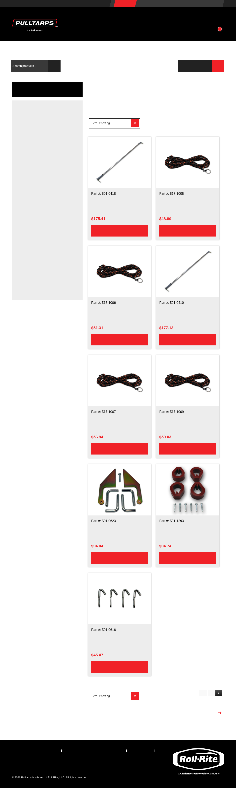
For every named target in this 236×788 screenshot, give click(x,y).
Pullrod (31, 263)
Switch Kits (34, 199)
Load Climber (35, 256)
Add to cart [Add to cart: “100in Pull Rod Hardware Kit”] (119, 230)
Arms (30, 137)
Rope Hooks (35, 271)
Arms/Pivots (25, 120)
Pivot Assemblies (38, 160)
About (174, 16)
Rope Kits (33, 278)
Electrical (23, 175)
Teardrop (32, 293)
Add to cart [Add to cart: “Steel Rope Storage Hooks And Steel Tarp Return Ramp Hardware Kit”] (119, 557)
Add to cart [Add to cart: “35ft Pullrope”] (119, 339)
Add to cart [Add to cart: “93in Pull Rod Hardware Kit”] (187, 339)
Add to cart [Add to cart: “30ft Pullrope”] (187, 230)
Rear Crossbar (26, 239)
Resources (146, 16)
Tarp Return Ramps (39, 286)
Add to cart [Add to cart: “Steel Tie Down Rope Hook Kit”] (119, 666)
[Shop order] (114, 123)
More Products (203, 713)
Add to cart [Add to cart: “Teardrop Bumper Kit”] (187, 557)
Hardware (33, 152)
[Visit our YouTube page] (61, 762)
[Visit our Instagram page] (49, 762)
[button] (219, 16)
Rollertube (33, 231)
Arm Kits (32, 130)
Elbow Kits (33, 145)
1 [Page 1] (211, 692)
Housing (22, 214)
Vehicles (113, 16)
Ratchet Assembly (38, 224)
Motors (31, 192)
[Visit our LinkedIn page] (38, 762)
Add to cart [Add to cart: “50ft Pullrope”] (187, 448)
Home (166, 84)
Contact (199, 16)
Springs (32, 167)
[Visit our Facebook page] (15, 762)
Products (82, 16)
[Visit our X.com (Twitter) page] (26, 762)
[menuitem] (21, 751)
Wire (30, 207)
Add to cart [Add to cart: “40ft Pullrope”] (119, 448)
